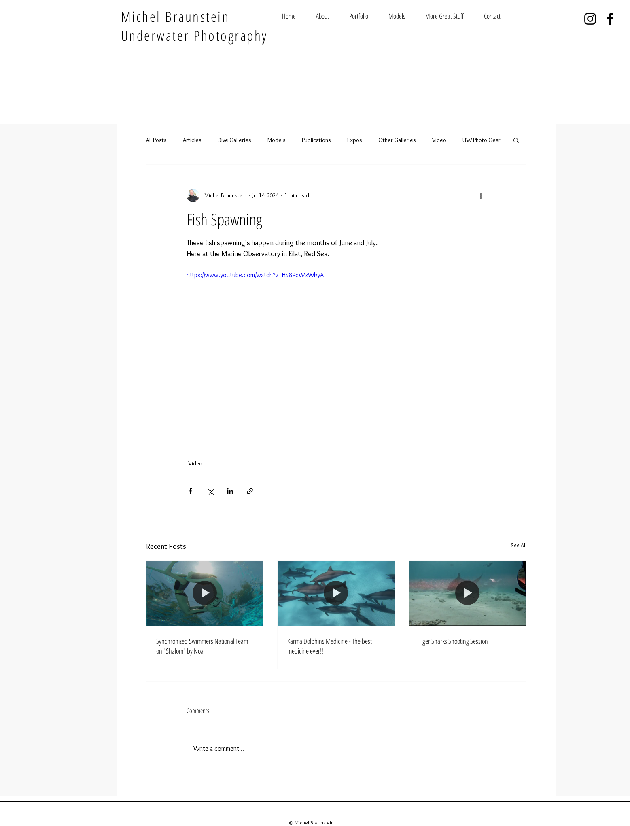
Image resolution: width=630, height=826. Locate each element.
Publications (316, 140)
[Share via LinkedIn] (230, 491)
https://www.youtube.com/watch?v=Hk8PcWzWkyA (255, 275)
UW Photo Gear (481, 140)
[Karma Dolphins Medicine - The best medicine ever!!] (336, 593)
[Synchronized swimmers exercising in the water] (204, 593)
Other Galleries (397, 140)
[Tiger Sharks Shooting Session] (467, 593)
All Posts (156, 140)
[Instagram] (590, 19)
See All (518, 545)
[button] (516, 140)
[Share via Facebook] (190, 491)
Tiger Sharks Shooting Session (453, 641)
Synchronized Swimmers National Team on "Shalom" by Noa (202, 646)
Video (439, 140)
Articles (192, 140)
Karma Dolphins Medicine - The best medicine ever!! (329, 646)
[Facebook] (610, 19)
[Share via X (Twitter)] (210, 491)
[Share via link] (250, 491)
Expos (354, 140)
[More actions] (481, 195)
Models (276, 140)
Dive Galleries (234, 140)
